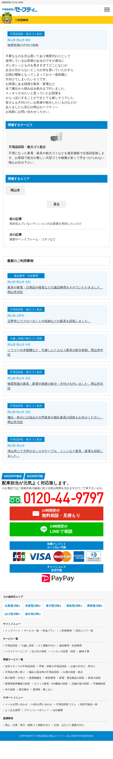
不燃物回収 (99, 683)
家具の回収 (94, 677)
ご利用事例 (65, 630)
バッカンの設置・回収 (62, 651)
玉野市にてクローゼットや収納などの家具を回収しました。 (49, 321)
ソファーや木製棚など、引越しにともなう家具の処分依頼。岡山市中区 (55, 352)
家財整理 (50, 677)
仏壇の (73, 672)
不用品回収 (11, 645)
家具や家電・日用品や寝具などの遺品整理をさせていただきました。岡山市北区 (55, 290)
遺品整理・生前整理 (70, 645)
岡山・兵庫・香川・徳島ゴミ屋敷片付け (27, 725)
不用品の (15, 672)
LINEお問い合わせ (41, 704)
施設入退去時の (44, 672)
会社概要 (58, 710)
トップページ (12, 630)
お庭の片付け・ (82, 666)
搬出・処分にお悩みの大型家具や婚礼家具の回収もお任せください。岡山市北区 (55, 420)
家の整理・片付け (15, 677)
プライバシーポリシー (36, 710)
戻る (56, 204)
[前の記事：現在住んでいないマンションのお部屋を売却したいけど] (56, 221)
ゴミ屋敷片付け (46, 645)
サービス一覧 (31, 630)
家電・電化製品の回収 (71, 677)
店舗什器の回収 (80, 683)
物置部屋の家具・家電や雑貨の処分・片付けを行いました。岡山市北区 (55, 386)
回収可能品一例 (88, 704)
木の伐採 (10, 689)
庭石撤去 (24, 689)
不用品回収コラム (66, 704)
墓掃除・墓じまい (43, 689)
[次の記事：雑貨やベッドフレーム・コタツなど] (56, 236)
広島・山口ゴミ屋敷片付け (69, 725)
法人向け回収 (38, 651)
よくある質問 (12, 710)
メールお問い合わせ (16, 704)
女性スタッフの (20, 666)
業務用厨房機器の (17, 683)
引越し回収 (27, 645)
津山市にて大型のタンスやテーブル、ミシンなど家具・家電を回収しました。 (55, 453)
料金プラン (49, 630)
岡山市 (15, 190)
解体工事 (84, 651)
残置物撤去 (35, 677)
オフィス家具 (51, 683)
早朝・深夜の (53, 666)
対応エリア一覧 (84, 630)
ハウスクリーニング (16, 651)
